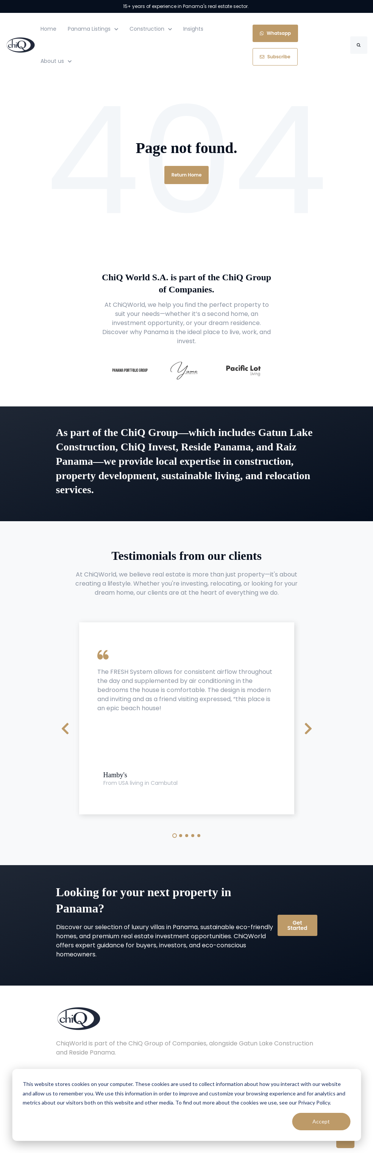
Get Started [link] (297, 925)
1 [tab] (174, 835)
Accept (321, 1121)
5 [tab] (198, 835)
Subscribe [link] (275, 56)
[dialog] (186, 1105)
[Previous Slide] (65, 727)
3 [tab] (186, 835)
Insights (193, 29)
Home (48, 29)
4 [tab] (192, 835)
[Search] (358, 45)
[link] (21, 44)
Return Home (187, 175)
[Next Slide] (308, 727)
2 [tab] (180, 835)
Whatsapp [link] (275, 33)
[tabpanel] (186, 718)
